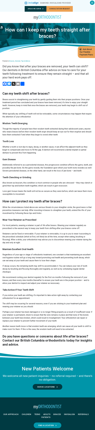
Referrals (83, 414)
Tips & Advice (25, 61)
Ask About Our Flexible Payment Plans (86, 52)
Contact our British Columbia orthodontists (34, 340)
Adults (46, 414)
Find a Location (46, 425)
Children (26, 414)
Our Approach (11, 414)
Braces (11, 61)
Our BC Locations (46, 387)
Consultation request (59, 9)
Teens (37, 414)
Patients (45, 417)
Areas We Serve (36, 9)
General (17, 61)
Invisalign (69, 414)
